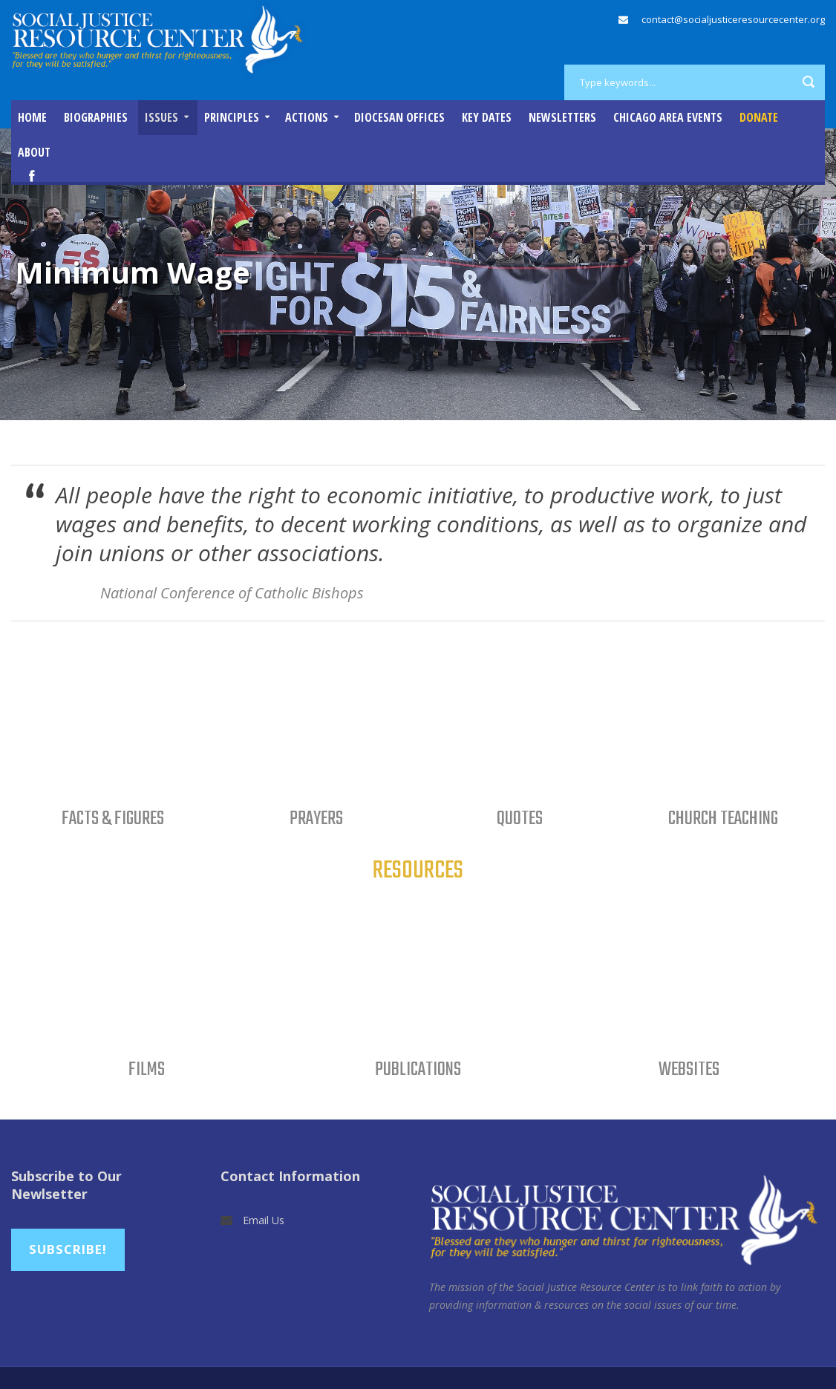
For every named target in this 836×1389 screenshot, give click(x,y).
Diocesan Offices (399, 117)
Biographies (96, 117)
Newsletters (562, 117)
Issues (161, 117)
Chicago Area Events (667, 117)
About (34, 152)
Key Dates (487, 117)
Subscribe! (68, 1249)
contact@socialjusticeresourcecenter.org (733, 19)
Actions (306, 117)
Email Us (263, 1220)
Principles (231, 117)
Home (32, 117)
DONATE (758, 117)
